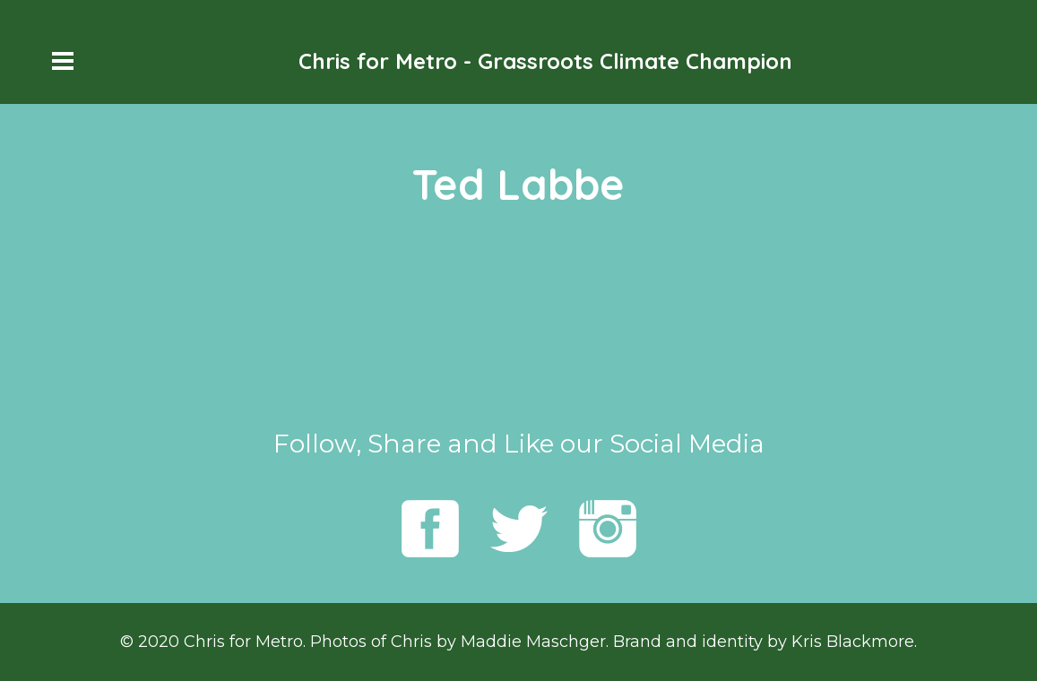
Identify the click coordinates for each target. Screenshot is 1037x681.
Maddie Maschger (533, 641)
